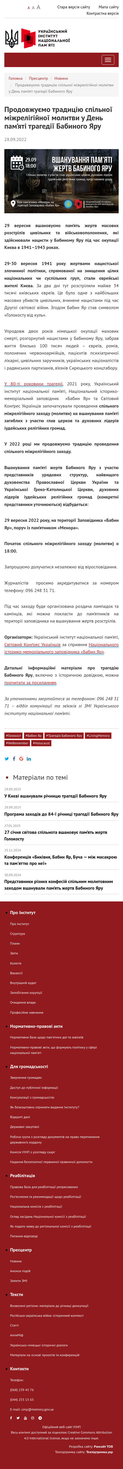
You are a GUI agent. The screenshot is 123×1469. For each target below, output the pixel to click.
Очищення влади (23, 1002)
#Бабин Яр (34, 735)
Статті (14, 1325)
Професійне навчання (26, 1012)
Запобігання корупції (26, 992)
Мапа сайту (109, 6)
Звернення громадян (26, 1077)
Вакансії (16, 973)
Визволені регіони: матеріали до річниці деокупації (49, 1306)
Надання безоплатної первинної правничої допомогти (51, 1162)
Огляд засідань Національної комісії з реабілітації (48, 1216)
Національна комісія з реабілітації (36, 1206)
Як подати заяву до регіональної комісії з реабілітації (50, 1226)
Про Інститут (19, 924)
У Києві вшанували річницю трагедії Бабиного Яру (61, 793)
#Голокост (13, 735)
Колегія (15, 963)
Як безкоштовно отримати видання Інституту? (44, 1107)
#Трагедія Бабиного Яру (64, 735)
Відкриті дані (20, 1117)
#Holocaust (41, 743)
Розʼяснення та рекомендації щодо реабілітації (45, 1196)
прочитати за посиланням (30, 682)
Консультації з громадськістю (32, 1097)
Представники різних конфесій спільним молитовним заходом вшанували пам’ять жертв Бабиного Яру (61, 882)
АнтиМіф (16, 1335)
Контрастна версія (103, 13)
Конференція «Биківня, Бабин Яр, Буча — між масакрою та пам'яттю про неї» (61, 857)
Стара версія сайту (73, 6)
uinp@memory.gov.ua (37, 1409)
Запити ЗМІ (18, 1280)
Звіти (14, 953)
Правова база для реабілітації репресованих (44, 1187)
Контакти (19, 1368)
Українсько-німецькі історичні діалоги (39, 1345)
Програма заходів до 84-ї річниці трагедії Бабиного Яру (61, 811)
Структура (17, 933)
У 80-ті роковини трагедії (33, 384)
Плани (15, 943)
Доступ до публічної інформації (34, 1087)
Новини (61, 78)
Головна (16, 78)
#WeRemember (17, 743)
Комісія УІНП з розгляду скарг (32, 1152)
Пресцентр (38, 78)
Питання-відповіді (24, 1236)
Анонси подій (20, 1271)
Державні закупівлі (24, 1126)
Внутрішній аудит (23, 983)
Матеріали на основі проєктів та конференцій (44, 1355)
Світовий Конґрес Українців (32, 644)
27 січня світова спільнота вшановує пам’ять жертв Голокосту (61, 832)
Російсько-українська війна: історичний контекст (46, 1315)
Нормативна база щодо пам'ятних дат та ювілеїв (46, 1037)
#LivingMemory (98, 735)
